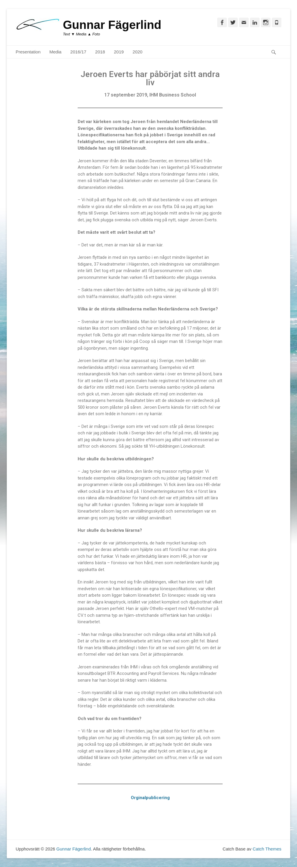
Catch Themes (267, 848)
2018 (100, 51)
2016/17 (78, 51)
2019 (119, 51)
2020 (137, 51)
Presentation (28, 51)
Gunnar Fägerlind (112, 24)
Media (55, 51)
